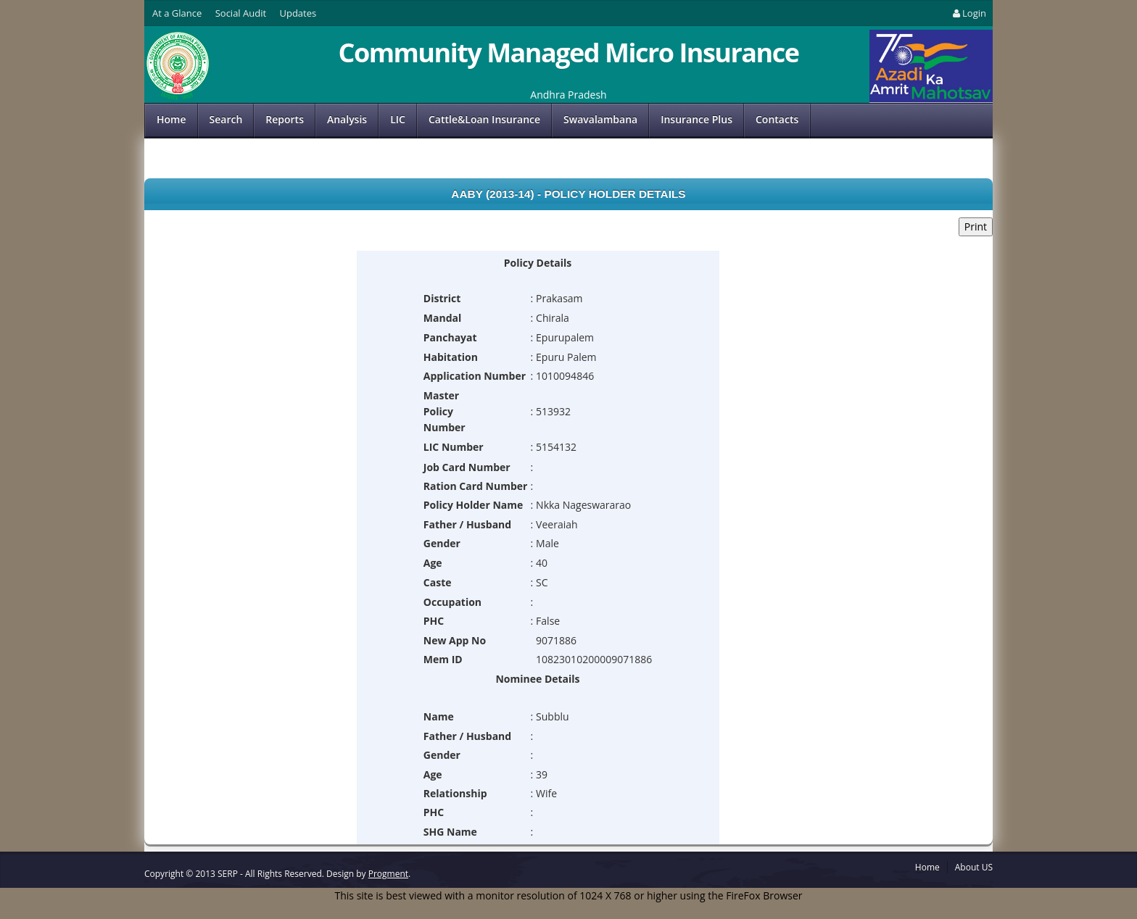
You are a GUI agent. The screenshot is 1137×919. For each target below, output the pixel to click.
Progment (388, 874)
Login (968, 13)
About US (974, 867)
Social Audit (240, 13)
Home (171, 119)
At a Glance (177, 13)
